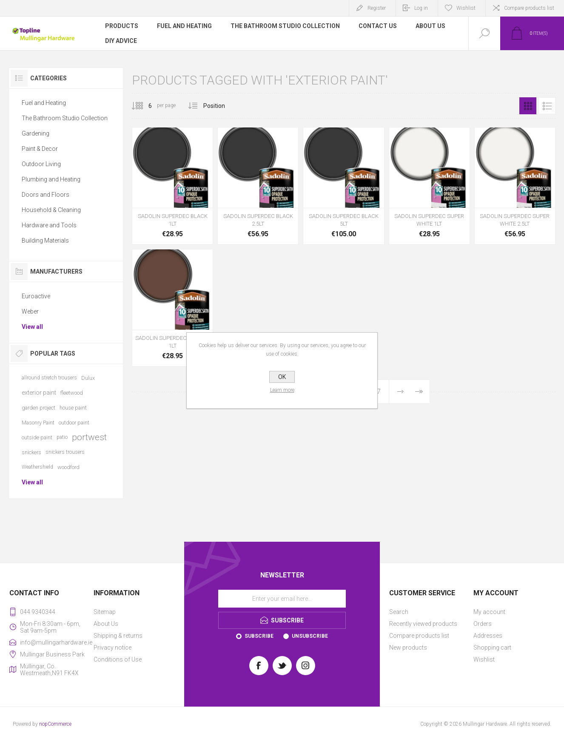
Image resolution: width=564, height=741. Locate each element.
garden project (38, 407)
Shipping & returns (118, 635)
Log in (421, 8)
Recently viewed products (423, 623)
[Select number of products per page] (144, 105)
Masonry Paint (38, 422)
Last (418, 391)
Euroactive (36, 296)
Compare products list (529, 8)
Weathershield (37, 467)
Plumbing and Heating (51, 179)
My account (489, 611)
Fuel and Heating (44, 102)
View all (32, 326)
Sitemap (105, 611)
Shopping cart (492, 647)
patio (62, 437)
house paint (73, 407)
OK (282, 376)
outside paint (37, 437)
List (546, 105)
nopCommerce (55, 724)
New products (408, 647)
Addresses (487, 635)
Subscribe (259, 636)
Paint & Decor (40, 148)
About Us (106, 623)
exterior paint (39, 392)
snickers (31, 452)
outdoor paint (74, 422)
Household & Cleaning (51, 209)
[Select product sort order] (220, 105)
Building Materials (45, 240)
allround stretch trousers (49, 378)
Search (398, 611)
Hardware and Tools (49, 225)
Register (376, 8)
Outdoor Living (41, 164)
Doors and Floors (45, 194)
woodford (68, 467)
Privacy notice (112, 647)
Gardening (35, 133)
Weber (30, 311)
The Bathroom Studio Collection (65, 118)
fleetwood (71, 393)
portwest (89, 437)
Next (400, 391)
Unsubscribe (310, 636)
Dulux (88, 378)
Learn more (282, 390)
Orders (482, 623)
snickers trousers (65, 452)
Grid (527, 105)
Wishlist (484, 659)
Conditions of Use (118, 659)
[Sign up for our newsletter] (282, 599)
